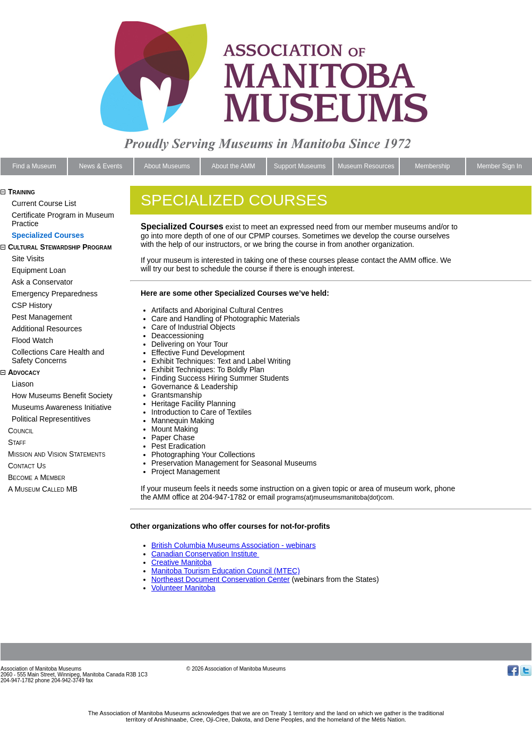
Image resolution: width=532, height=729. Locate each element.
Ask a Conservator (42, 282)
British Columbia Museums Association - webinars (233, 545)
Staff (17, 442)
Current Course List (44, 203)
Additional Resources (47, 328)
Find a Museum (34, 166)
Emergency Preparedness (55, 293)
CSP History (32, 305)
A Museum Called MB (43, 489)
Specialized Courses (48, 235)
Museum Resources (366, 166)
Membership (432, 166)
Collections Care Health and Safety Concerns (58, 356)
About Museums (167, 166)
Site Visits (28, 258)
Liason (22, 384)
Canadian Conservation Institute (205, 554)
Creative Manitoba (181, 562)
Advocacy (24, 372)
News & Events (100, 166)
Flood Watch (32, 340)
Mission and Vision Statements (56, 454)
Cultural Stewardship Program (59, 247)
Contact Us (27, 465)
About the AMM (233, 166)
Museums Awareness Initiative (61, 407)
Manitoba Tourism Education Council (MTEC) (225, 571)
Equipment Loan (39, 270)
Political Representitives (51, 419)
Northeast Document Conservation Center (220, 579)
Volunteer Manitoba (183, 588)
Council (20, 430)
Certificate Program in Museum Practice (63, 219)
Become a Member (36, 477)
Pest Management (42, 317)
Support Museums (299, 166)
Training (21, 191)
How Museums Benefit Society (62, 395)
